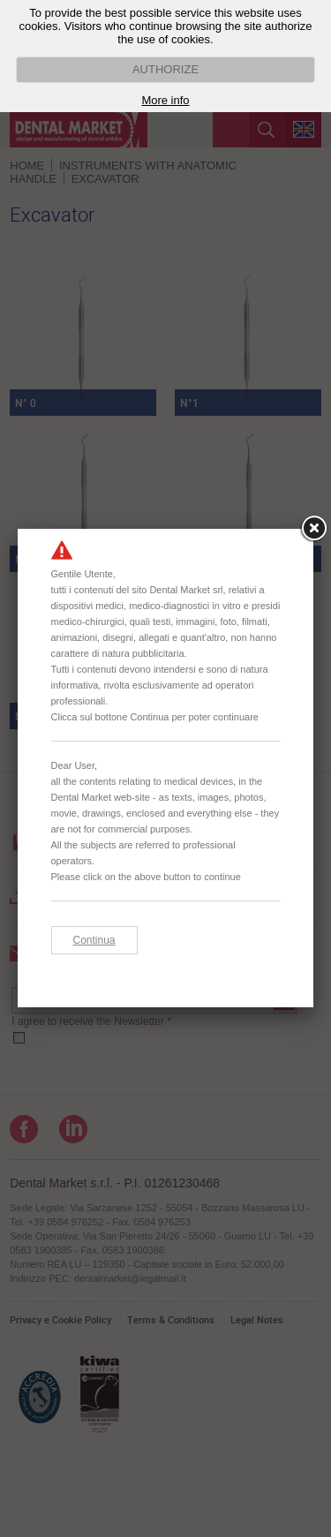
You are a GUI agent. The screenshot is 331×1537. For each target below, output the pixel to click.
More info (165, 100)
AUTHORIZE (165, 69)
